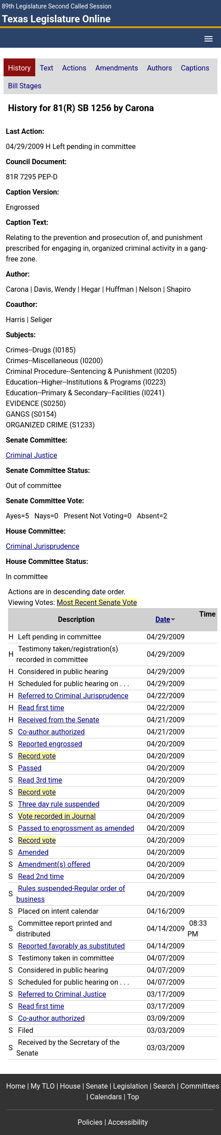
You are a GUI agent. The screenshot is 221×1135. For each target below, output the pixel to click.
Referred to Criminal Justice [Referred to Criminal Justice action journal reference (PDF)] (62, 994)
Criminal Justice (31, 455)
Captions (195, 68)
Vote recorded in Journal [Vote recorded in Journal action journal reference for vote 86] (57, 816)
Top (133, 1097)
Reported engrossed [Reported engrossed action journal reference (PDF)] (50, 744)
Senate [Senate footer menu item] (97, 1086)
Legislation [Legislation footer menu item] (130, 1086)
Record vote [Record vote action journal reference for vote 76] (37, 840)
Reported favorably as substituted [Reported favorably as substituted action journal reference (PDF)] (71, 946)
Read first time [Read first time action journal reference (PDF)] (41, 708)
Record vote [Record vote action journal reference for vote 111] (37, 756)
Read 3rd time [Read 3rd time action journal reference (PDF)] (40, 780)
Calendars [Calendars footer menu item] (106, 1097)
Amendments (117, 68)
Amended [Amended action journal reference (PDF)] (33, 852)
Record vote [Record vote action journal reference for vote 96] (37, 792)
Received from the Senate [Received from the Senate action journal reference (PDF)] (58, 720)
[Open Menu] (208, 39)
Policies (90, 1122)
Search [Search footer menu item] (164, 1086)
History (19, 68)
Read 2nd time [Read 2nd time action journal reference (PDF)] (41, 876)
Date (165, 619)
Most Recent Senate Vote (97, 602)
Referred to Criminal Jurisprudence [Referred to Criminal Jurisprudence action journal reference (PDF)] (73, 696)
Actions (74, 68)
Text (46, 68)
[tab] (19, 67)
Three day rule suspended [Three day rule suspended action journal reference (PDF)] (58, 804)
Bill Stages (25, 86)
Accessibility (128, 1122)
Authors (159, 68)
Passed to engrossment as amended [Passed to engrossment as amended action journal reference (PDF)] (76, 828)
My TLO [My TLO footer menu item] (43, 1086)
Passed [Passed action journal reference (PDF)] (30, 768)
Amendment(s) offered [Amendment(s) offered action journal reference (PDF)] (54, 864)
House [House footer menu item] (70, 1086)
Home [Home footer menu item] (15, 1086)
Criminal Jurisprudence (42, 546)
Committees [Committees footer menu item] (199, 1086)
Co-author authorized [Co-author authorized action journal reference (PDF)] (51, 732)
